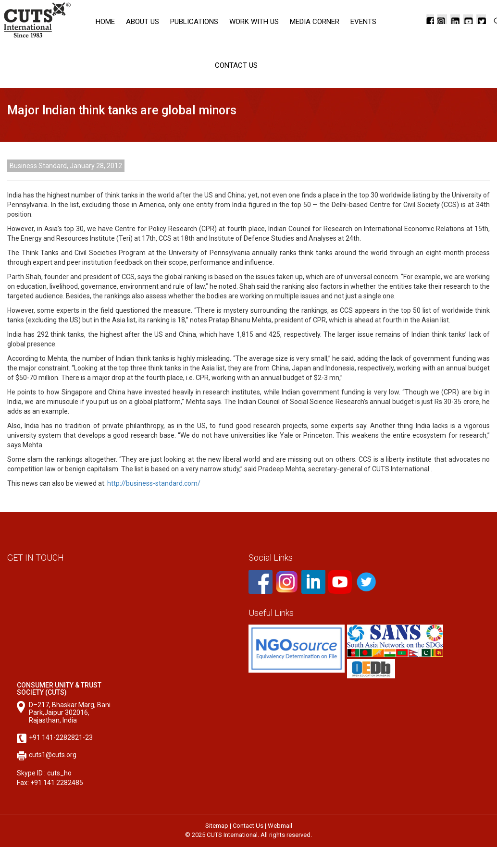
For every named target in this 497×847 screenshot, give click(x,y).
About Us (142, 21)
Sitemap (216, 825)
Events (363, 21)
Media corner (314, 21)
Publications (194, 21)
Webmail (280, 825)
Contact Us (236, 65)
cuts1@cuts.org (52, 755)
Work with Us (254, 21)
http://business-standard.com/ (153, 483)
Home (105, 21)
